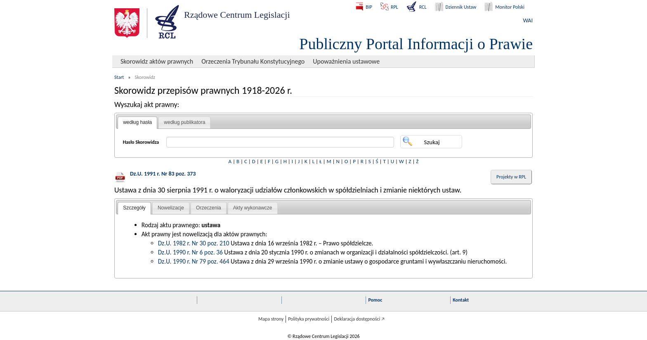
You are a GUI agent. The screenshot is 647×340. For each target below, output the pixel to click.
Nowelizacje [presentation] (171, 208)
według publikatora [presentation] (184, 122)
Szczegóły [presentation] (134, 208)
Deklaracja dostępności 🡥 (359, 319)
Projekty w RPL (511, 177)
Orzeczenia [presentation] (208, 208)
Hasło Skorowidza (141, 142)
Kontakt (461, 300)
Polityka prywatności (308, 319)
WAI (528, 20)
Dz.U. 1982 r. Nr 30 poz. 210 (193, 243)
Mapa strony (270, 319)
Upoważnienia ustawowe (346, 61)
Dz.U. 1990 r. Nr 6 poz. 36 (190, 252)
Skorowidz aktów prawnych (156, 61)
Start (119, 77)
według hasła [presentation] (137, 122)
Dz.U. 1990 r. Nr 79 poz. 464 (193, 261)
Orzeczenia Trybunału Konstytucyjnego (253, 61)
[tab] (137, 123)
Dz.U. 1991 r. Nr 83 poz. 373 (163, 173)
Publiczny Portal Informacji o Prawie (416, 43)
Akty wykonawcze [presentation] (252, 208)
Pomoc (375, 300)
